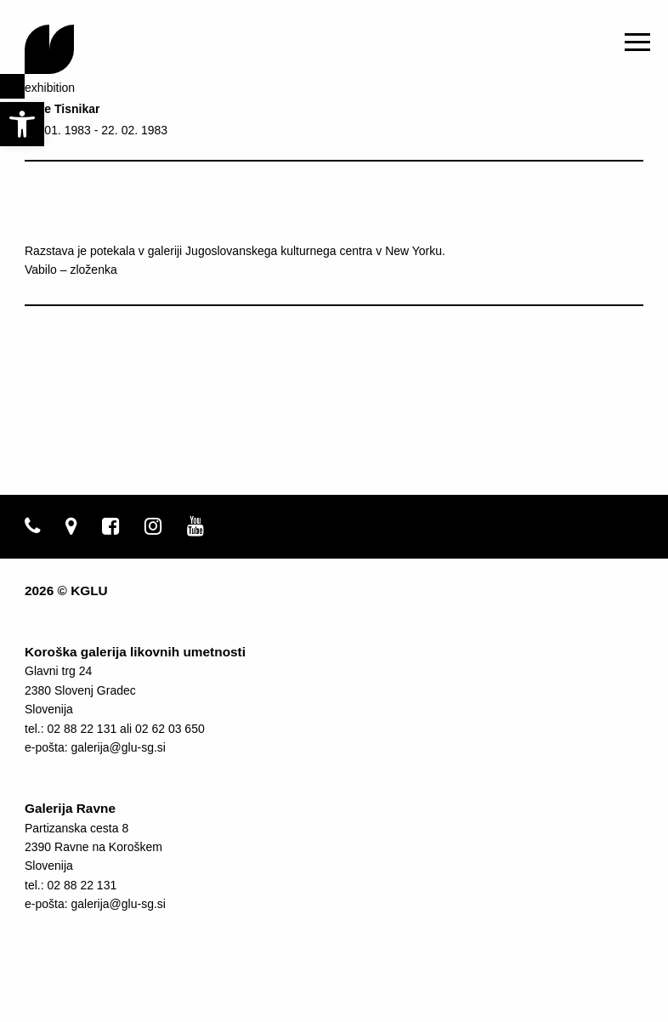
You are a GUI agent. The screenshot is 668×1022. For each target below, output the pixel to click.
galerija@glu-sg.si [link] (118, 747)
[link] (22, 124)
